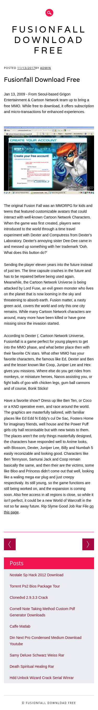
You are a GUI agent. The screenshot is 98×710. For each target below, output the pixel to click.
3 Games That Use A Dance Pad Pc (88, 544)
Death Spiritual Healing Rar (32, 666)
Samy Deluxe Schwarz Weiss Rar (37, 655)
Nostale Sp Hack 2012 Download (36, 575)
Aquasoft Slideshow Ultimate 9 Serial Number (10, 544)
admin (45, 68)
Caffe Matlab (20, 626)
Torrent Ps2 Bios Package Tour (35, 586)
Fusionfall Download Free (49, 39)
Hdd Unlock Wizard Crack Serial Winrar (42, 678)
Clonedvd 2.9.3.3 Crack (29, 597)
